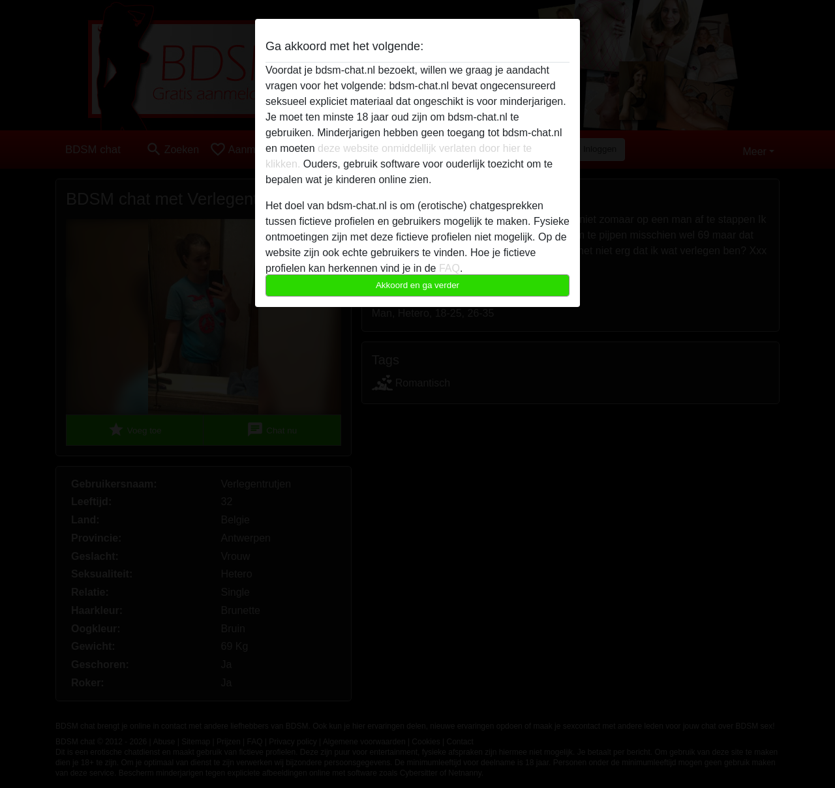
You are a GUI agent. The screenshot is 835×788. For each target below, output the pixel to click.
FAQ (449, 268)
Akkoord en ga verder (417, 285)
